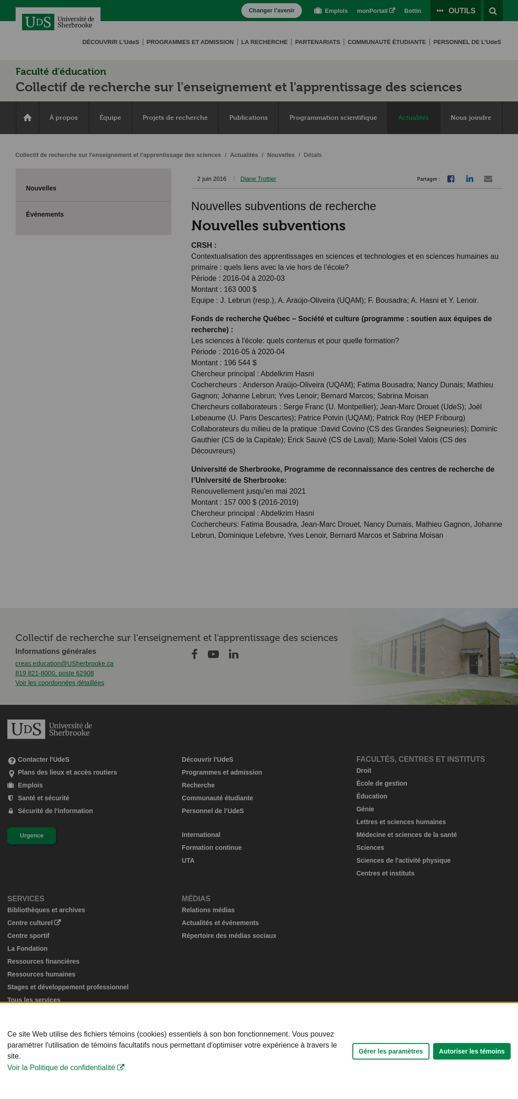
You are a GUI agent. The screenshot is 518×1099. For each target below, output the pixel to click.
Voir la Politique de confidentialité (61, 1081)
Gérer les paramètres (391, 1064)
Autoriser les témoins (472, 1064)
